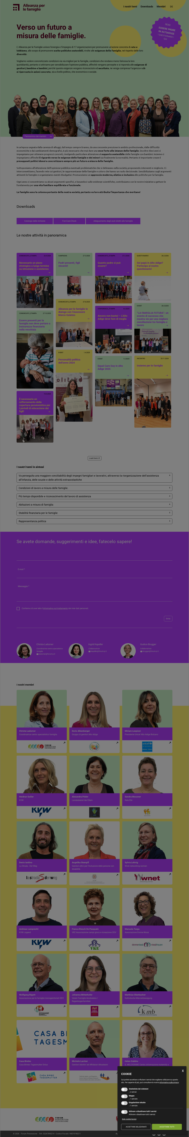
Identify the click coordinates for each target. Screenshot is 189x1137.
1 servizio (133, 1099)
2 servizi (133, 1092)
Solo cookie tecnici (129, 1119)
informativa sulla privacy (169, 1082)
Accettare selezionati (136, 1127)
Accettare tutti (167, 1127)
